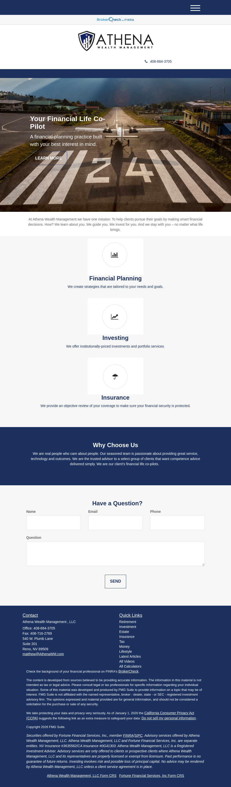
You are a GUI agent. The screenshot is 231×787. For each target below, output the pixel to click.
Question (33, 538)
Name (31, 512)
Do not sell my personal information (169, 718)
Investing (115, 337)
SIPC (139, 735)
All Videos (127, 661)
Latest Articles (130, 656)
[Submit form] (115, 581)
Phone (155, 512)
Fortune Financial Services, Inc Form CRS (151, 776)
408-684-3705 (158, 61)
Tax (122, 642)
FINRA (128, 735)
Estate (124, 632)
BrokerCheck (128, 671)
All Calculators (130, 666)
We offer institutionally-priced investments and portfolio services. (115, 346)
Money (124, 647)
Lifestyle (125, 651)
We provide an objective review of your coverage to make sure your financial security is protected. (115, 406)
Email (92, 512)
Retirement (127, 622)
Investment (127, 627)
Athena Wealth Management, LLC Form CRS (81, 776)
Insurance (115, 397)
